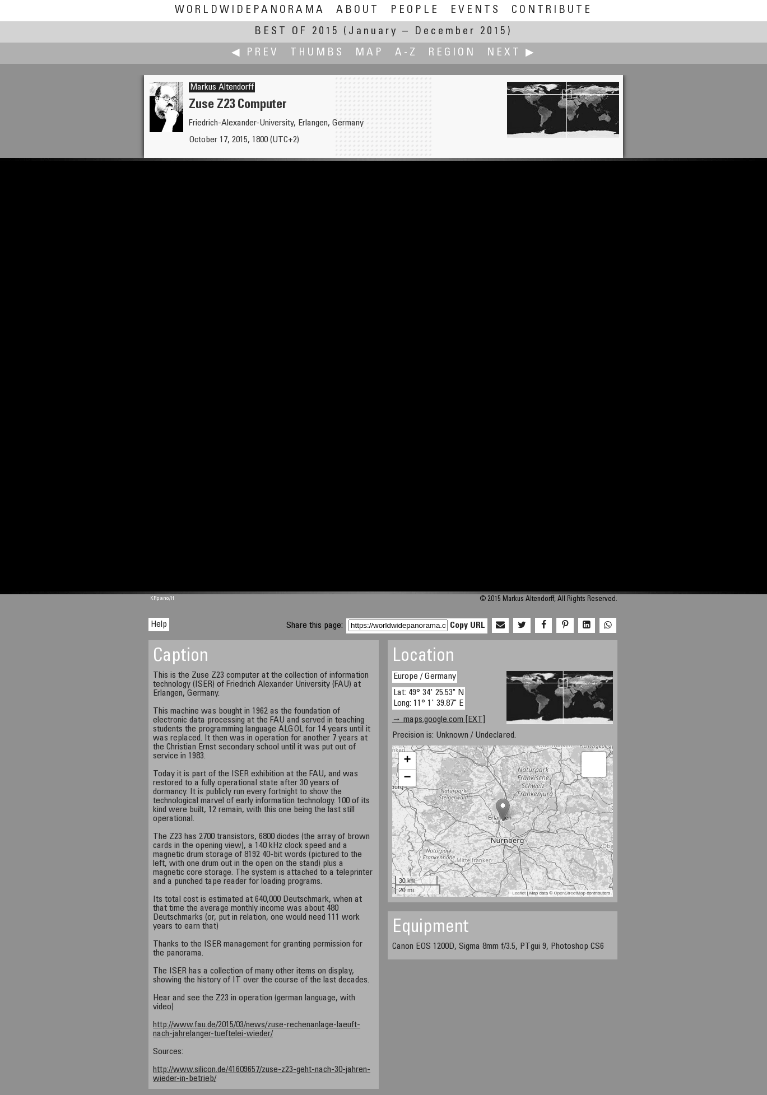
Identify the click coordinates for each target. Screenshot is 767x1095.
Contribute (552, 10)
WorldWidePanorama (250, 10)
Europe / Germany (424, 676)
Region (452, 53)
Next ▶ (511, 53)
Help (159, 624)
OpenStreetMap (569, 893)
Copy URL (467, 625)
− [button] (407, 778)
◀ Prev (255, 53)
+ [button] (407, 760)
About (357, 10)
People (415, 10)
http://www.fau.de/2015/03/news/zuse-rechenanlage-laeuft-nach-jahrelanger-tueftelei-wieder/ (256, 1029)
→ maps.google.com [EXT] (438, 719)
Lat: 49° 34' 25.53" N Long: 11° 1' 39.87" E (428, 698)
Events (475, 10)
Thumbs (317, 53)
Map (369, 53)
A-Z (406, 53)
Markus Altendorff (222, 87)
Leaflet (519, 893)
